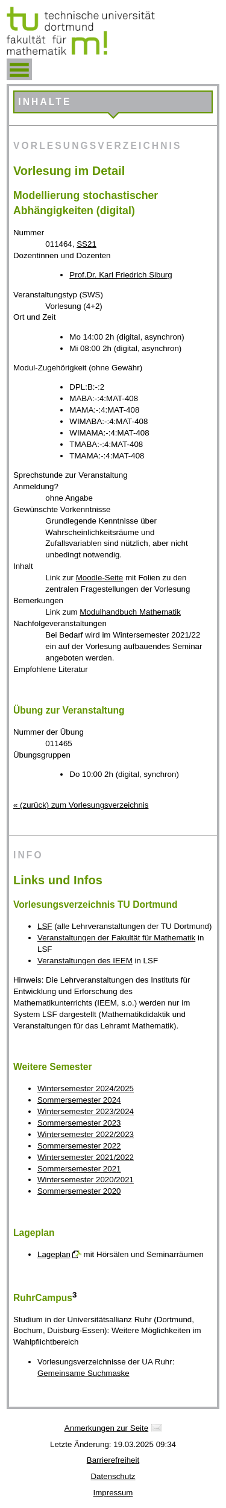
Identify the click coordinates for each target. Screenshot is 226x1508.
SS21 (86, 244)
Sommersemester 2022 (79, 1145)
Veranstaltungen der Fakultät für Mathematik (116, 937)
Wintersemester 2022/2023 (85, 1134)
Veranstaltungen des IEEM (85, 960)
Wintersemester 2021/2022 (85, 1157)
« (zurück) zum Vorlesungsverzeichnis (80, 804)
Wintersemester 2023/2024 (85, 1111)
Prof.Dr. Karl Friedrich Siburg (120, 274)
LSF (44, 926)
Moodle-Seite (100, 577)
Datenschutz (112, 1476)
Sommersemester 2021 (79, 1168)
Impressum (113, 1492)
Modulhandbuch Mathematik (130, 611)
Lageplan (54, 1254)
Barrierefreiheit (113, 1460)
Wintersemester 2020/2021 (85, 1179)
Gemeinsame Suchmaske (83, 1373)
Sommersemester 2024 (79, 1099)
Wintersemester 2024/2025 (85, 1088)
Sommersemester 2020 (79, 1191)
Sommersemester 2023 (79, 1122)
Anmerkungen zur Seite (106, 1428)
